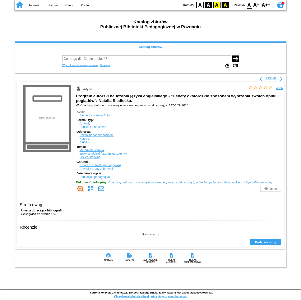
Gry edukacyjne (89, 157)
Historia (52, 5)
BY (225, 4)
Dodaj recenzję (265, 242)
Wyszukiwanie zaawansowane (80, 65)
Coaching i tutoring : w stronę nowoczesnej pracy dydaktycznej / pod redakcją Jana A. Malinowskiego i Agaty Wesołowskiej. (190, 182)
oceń (279, 88)
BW (208, 4)
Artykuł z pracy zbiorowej (96, 168)
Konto (85, 5)
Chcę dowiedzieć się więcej (131, 296)
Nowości (35, 5)
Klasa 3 (84, 142)
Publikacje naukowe (92, 127)
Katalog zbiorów (150, 47)
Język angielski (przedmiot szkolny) (103, 153)
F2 (266, 4)
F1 (256, 4)
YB (217, 4)
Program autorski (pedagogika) (100, 165)
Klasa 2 (84, 138)
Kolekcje (105, 65)
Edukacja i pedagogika (94, 177)
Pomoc (69, 5)
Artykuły (84, 123)
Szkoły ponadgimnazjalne (96, 135)
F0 (249, 4)
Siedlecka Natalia (95, 115)
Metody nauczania (91, 150)
